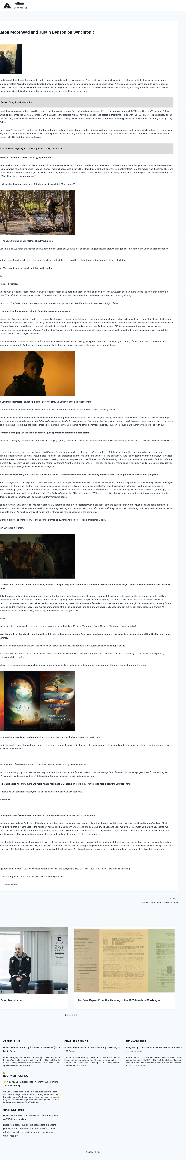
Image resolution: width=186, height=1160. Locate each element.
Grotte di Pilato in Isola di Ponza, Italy (125, 900)
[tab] (65, 1015)
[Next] (169, 970)
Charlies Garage (76, 1041)
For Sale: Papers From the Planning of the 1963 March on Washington (119, 1000)
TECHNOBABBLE (136, 1041)
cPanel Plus (11, 1041)
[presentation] (124, 960)
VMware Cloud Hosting (13, 1110)
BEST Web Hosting (15, 1075)
